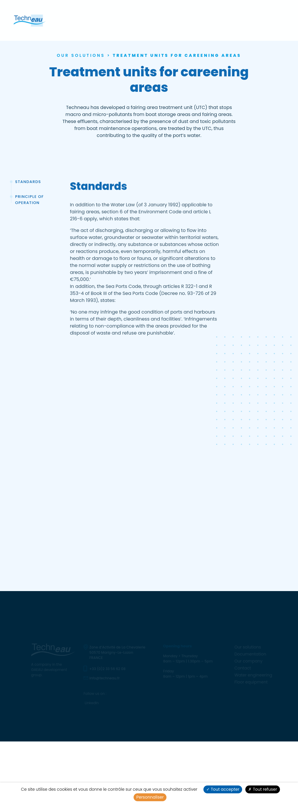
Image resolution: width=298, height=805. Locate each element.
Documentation (122, 21)
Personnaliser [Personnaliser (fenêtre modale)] (150, 797)
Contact (180, 21)
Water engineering (210, 22)
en (276, 21)
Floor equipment (249, 22)
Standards (28, 181)
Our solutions (89, 21)
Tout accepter (223, 789)
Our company (155, 21)
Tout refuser (262, 789)
